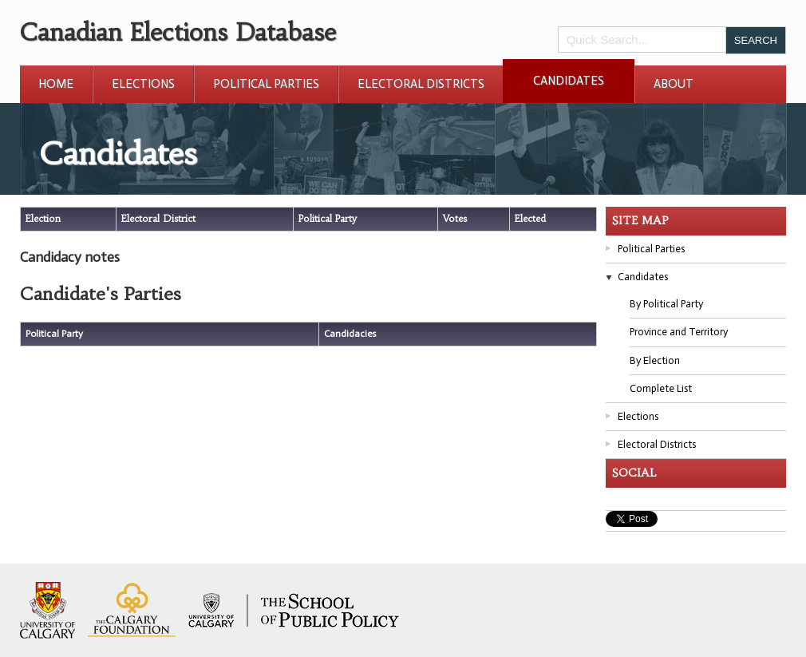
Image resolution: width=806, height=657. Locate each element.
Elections (143, 84)
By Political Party (666, 304)
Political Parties (266, 84)
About (673, 84)
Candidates (568, 80)
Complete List (661, 388)
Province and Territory (679, 332)
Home (55, 84)
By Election (655, 360)
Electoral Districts (421, 84)
